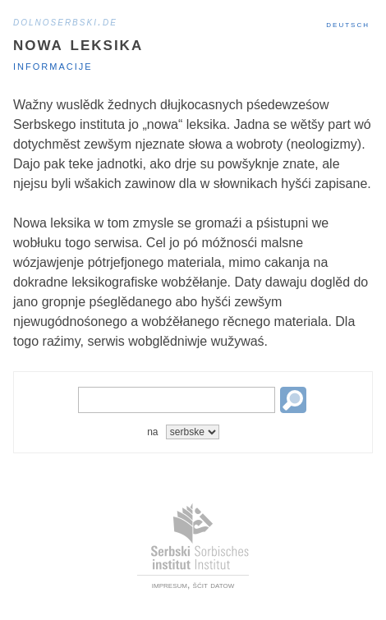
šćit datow (214, 584)
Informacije (53, 65)
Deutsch (348, 24)
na (152, 432)
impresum (169, 584)
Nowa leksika (78, 43)
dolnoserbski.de (65, 21)
